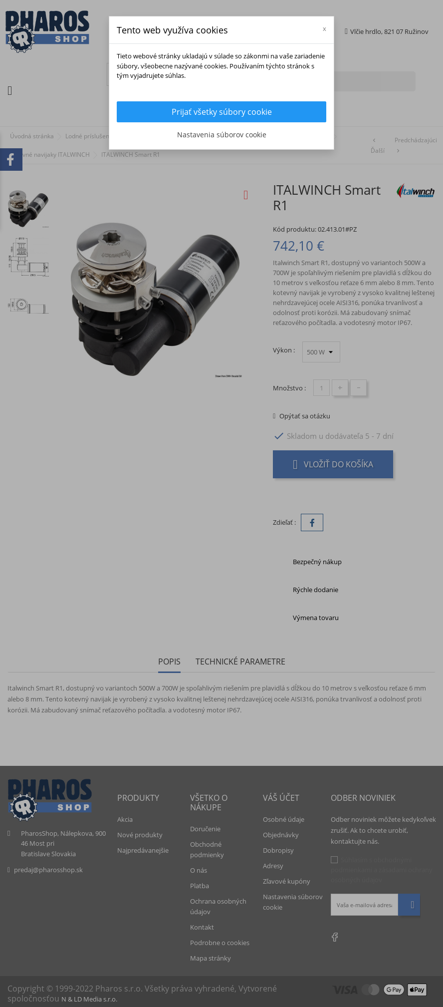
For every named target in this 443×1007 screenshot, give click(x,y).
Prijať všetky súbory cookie (222, 111)
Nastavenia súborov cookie (221, 134)
